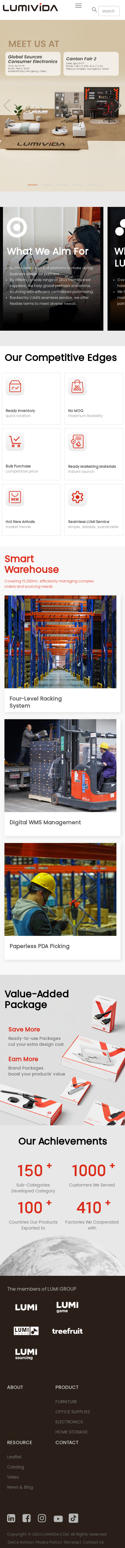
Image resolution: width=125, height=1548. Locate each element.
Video (13, 1478)
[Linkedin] (12, 1518)
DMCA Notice (20, 1542)
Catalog (15, 1467)
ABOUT (15, 1387)
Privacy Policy (48, 1542)
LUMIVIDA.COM (55, 1534)
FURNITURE (66, 1402)
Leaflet (14, 1457)
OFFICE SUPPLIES (72, 1412)
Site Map (71, 1542)
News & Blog (20, 1488)
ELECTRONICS (69, 1422)
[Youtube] (58, 1518)
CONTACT (66, 1443)
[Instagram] (42, 1518)
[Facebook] (27, 1518)
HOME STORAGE (71, 1432)
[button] (32, 185)
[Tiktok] (73, 1518)
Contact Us (93, 1542)
